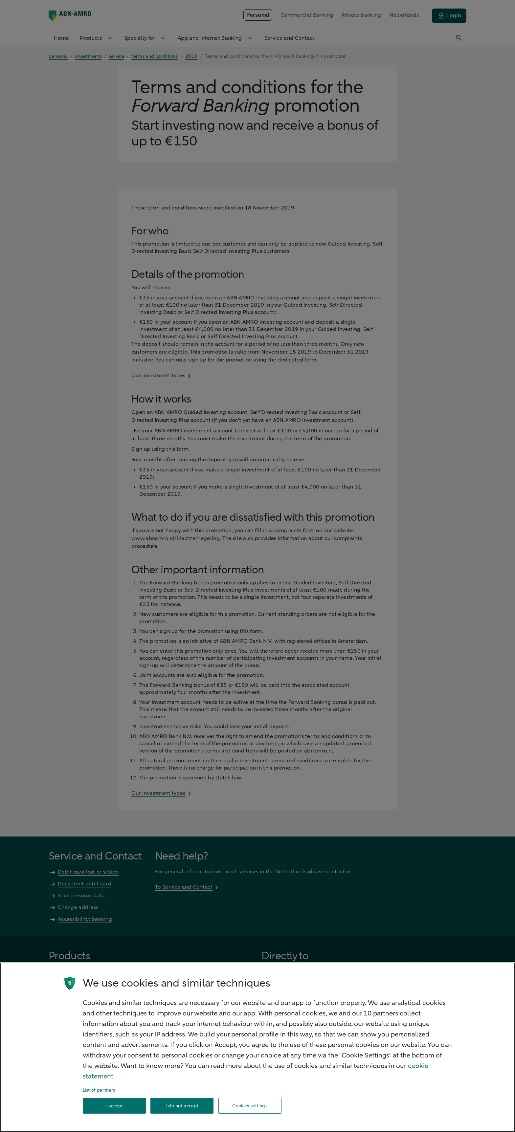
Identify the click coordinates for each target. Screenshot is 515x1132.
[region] (257, 1047)
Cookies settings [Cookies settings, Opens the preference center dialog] (249, 1106)
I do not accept (182, 1106)
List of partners (99, 1090)
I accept (114, 1106)
